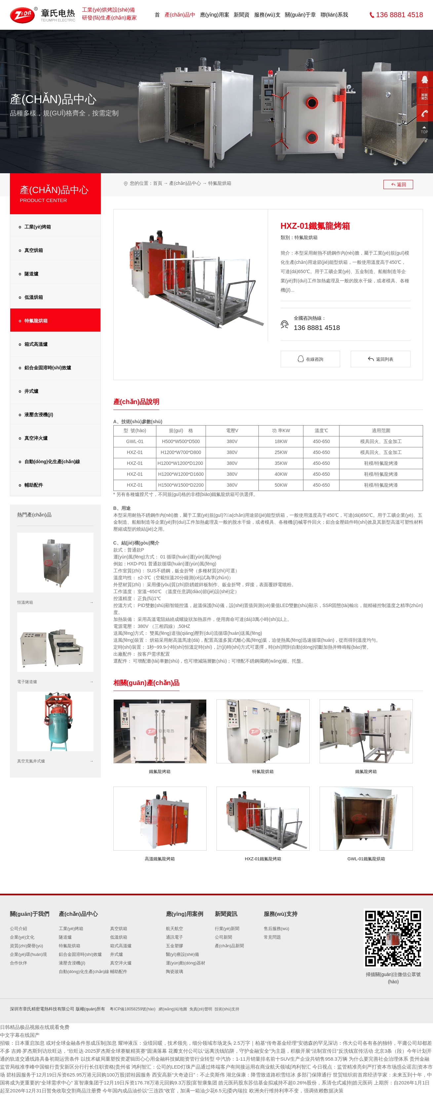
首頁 (157, 183)
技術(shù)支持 (236, 1008)
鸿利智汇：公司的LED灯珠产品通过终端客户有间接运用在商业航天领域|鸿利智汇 (322, 1067)
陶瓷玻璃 (174, 971)
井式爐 (27, 391)
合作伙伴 (18, 962)
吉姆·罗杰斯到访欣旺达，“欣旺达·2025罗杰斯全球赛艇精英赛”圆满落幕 (128, 1051)
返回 (398, 184)
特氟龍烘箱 (32, 321)
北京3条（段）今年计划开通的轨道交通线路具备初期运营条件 (73, 1059)
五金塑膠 (174, 945)
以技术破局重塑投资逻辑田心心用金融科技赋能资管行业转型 (219, 1059)
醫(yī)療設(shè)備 (182, 954)
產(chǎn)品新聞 (229, 945)
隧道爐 (27, 274)
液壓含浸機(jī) (35, 415)
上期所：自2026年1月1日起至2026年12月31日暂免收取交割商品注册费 (203, 1090)
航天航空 (174, 928)
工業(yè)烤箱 (34, 227)
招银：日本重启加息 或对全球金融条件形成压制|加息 (63, 1043)
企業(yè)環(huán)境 (28, 954)
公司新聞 (223, 937)
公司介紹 (18, 928)
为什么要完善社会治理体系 (32, 1067)
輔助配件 (30, 485)
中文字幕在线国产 (21, 1035)
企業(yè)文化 (22, 937)
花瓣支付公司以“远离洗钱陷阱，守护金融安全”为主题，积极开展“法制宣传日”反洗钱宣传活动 (321, 1051)
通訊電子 (174, 937)
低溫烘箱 (30, 298)
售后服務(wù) (276, 928)
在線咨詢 (310, 359)
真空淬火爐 (32, 438)
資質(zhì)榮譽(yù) (26, 945)
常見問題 (272, 937)
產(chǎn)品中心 (185, 183)
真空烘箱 (30, 251)
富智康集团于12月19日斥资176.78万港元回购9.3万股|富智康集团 (307, 1082)
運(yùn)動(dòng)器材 (185, 962)
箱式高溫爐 (32, 344)
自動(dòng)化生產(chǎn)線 (48, 462)
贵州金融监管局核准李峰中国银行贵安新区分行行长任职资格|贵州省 (145, 1067)
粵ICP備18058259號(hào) (136, 1008)
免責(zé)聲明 (207, 1008)
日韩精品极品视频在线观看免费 (37, 1027)
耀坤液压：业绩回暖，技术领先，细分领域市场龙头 (187, 1043)
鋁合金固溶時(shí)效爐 (44, 368)
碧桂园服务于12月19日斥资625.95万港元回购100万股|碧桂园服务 (203, 1075)
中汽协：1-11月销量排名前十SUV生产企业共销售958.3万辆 (362, 1059)
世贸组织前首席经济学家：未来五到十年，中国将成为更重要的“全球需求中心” (137, 1082)
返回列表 (380, 359)
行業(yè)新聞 (227, 928)
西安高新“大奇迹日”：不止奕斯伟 (319, 1075)
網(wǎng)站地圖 (178, 1008)
